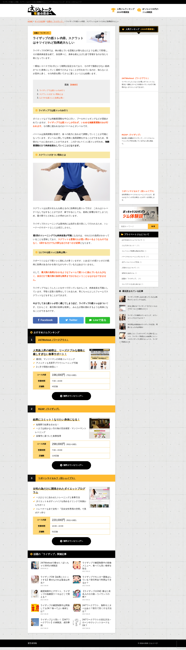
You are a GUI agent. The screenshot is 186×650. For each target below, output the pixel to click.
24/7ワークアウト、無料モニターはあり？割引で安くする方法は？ (97, 610)
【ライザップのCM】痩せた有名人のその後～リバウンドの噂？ (96, 596)
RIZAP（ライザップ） (50, 409)
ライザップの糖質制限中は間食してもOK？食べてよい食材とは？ (55, 610)
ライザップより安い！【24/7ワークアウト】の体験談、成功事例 (55, 625)
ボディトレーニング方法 (133, 276)
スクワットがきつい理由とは (52, 94)
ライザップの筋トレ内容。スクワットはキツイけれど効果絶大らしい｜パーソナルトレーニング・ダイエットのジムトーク (42, 2)
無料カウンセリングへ (73, 396)
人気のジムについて (132, 282)
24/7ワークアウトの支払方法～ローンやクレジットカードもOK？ (96, 625)
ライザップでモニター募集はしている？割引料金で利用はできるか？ (97, 581)
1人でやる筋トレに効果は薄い (53, 98)
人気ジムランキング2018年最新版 (126, 10)
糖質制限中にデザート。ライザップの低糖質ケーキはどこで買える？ (55, 596)
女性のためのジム (130, 288)
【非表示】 (74, 85)
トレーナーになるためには (134, 300)
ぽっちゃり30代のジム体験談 (150, 10)
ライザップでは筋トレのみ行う (54, 90)
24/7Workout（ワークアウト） (55, 340)
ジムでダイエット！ (132, 258)
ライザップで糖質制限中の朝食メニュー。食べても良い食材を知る (97, 566)
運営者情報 (32, 646)
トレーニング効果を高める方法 (136, 264)
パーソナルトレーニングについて (137, 270)
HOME (30, 21)
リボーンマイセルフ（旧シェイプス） (59, 478)
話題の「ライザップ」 (55, 21)
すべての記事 (40, 21)
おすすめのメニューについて (135, 252)
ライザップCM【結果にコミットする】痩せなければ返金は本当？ (55, 581)
